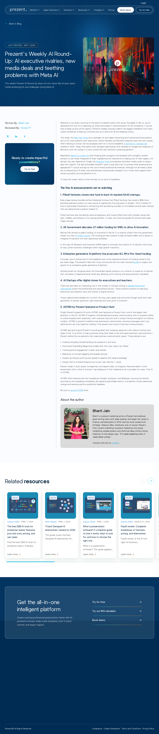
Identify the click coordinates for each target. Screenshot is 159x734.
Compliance (97, 728)
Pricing (111, 10)
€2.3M (136, 262)
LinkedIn (115, 443)
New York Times (81, 137)
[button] (35, 9)
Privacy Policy (148, 728)
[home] (18, 10)
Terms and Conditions (131, 728)
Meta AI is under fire (80, 155)
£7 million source (82, 235)
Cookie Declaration (112, 728)
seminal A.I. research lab (136, 143)
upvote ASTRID (76, 390)
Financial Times (103, 161)
